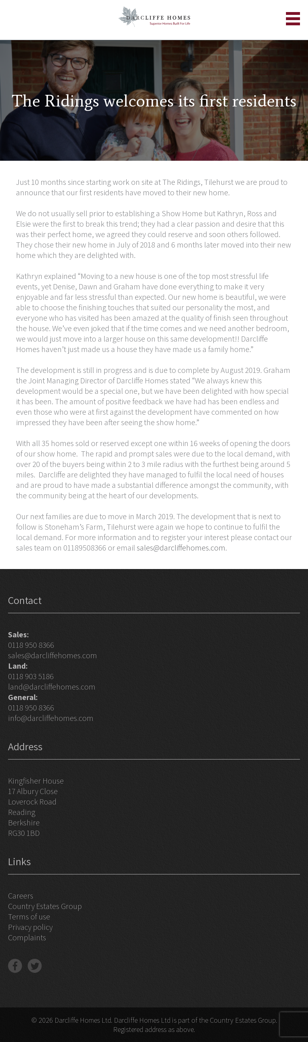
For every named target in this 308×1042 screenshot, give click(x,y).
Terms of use (29, 916)
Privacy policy (30, 927)
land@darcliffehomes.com (51, 687)
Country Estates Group (45, 906)
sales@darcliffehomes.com (181, 547)
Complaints (27, 937)
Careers (20, 896)
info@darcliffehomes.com (50, 718)
